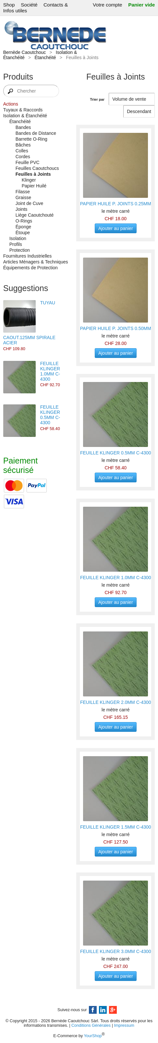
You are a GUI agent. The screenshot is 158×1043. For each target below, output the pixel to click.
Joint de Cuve (29, 203)
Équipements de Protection (30, 267)
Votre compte (107, 4)
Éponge (23, 226)
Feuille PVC (28, 162)
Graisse (23, 197)
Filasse (23, 191)
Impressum (124, 1025)
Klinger (29, 180)
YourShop (93, 1036)
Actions (10, 104)
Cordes (23, 156)
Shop (9, 4)
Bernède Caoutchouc (24, 52)
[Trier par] (139, 111)
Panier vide (141, 4)
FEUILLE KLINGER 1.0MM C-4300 (50, 371)
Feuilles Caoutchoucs (37, 168)
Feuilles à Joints (33, 174)
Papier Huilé (34, 186)
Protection (19, 250)
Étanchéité (45, 57)
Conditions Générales (91, 1025)
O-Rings (24, 221)
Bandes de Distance (36, 133)
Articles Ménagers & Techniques (35, 262)
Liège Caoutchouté (35, 215)
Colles (22, 150)
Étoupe (23, 232)
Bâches (23, 145)
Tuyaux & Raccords (23, 110)
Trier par (97, 99)
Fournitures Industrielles (27, 256)
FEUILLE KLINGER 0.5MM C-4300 (50, 414)
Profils (15, 244)
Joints (22, 209)
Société (29, 4)
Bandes (23, 127)
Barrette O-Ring (31, 139)
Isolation (17, 238)
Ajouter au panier (115, 228)
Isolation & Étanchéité (25, 115)
